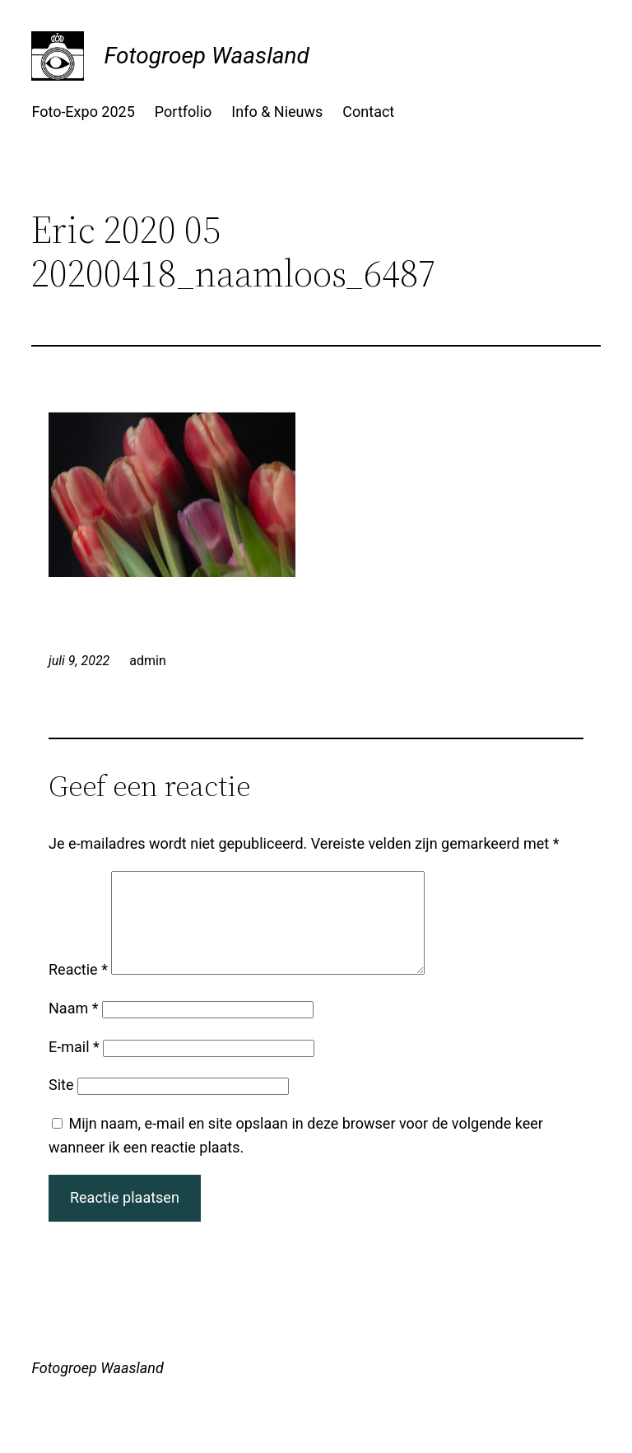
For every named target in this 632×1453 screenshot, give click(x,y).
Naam (73, 1027)
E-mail (74, 1066)
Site (61, 1104)
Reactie (78, 989)
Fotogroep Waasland (206, 55)
